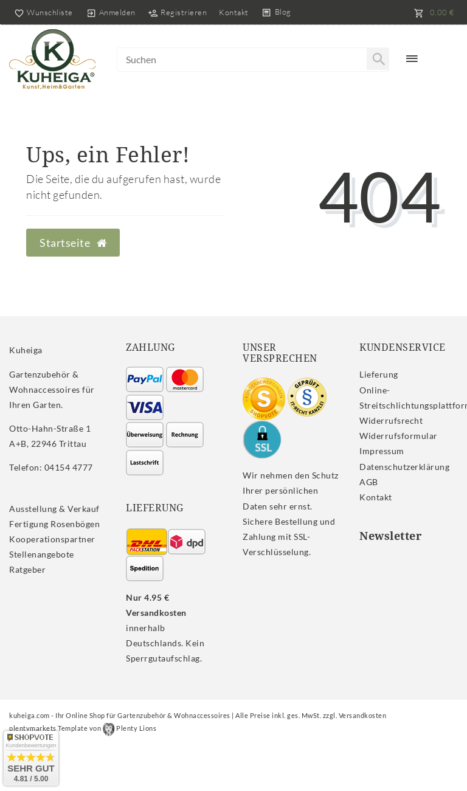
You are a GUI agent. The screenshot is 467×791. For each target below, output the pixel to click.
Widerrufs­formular (398, 435)
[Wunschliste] (41, 12)
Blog (283, 11)
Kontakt (234, 12)
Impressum (381, 451)
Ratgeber (27, 569)
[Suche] (378, 59)
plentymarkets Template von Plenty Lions (82, 728)
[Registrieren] (177, 12)
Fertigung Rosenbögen (54, 524)
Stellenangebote (41, 554)
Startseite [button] (73, 243)
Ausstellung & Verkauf (54, 508)
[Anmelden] (110, 12)
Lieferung (378, 374)
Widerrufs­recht (391, 420)
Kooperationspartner (52, 539)
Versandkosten (363, 715)
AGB (368, 482)
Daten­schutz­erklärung (404, 466)
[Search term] (253, 59)
